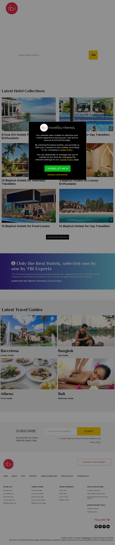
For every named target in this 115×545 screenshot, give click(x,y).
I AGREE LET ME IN (57, 168)
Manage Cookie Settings (58, 175)
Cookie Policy (65, 150)
